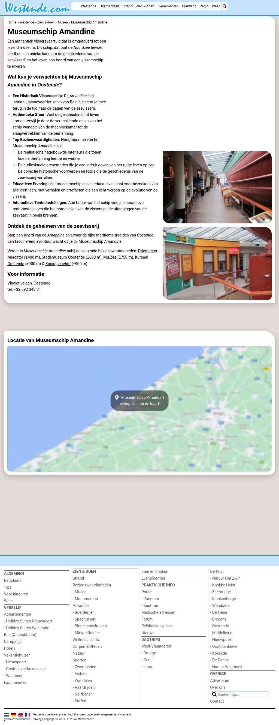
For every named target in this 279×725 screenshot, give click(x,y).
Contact (217, 701)
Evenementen (167, 6)
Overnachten (109, 6)
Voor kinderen (16, 594)
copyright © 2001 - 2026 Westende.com (68, 719)
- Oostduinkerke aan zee (25, 669)
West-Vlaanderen (156, 646)
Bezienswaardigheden (92, 585)
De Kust (217, 571)
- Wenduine (219, 605)
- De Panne (219, 660)
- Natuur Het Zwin (225, 578)
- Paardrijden (84, 687)
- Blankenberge (223, 599)
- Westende (13, 675)
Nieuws (147, 633)
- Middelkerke (221, 633)
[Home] (75, 6)
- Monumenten (85, 599)
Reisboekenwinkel (157, 626)
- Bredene (218, 619)
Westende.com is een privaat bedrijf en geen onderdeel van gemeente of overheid (81, 714)
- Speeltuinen (84, 619)
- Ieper (146, 666)
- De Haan (218, 612)
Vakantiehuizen (17, 655)
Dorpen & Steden (87, 646)
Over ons (217, 687)
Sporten (79, 660)
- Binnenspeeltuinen (90, 626)
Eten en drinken (154, 571)
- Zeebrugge (220, 592)
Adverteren (219, 680)
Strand (127, 6)
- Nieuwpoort (15, 662)
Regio (204, 6)
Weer (216, 6)
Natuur (79, 653)
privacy (37, 719)
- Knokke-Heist (222, 585)
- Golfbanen (83, 694)
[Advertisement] (139, 317)
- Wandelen (82, 680)
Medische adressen (158, 612)
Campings (13, 641)
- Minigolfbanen (86, 633)
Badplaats (13, 580)
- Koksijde (218, 653)
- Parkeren (150, 599)
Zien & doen (145, 6)
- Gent (146, 660)
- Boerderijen (84, 612)
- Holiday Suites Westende (26, 628)
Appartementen (17, 614)
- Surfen (79, 701)
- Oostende (219, 626)
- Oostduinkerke (223, 646)
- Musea (80, 592)
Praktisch (189, 6)
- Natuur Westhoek (226, 667)
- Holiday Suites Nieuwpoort (28, 621)
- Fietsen (80, 674)
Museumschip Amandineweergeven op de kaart (139, 400)
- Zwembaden (84, 667)
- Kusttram (150, 605)
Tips (8, 587)
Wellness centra (86, 639)
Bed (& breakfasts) (20, 635)
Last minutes (15, 682)
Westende (88, 6)
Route (146, 592)
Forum (147, 619)
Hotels (10, 648)
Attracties (81, 605)
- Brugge (148, 653)
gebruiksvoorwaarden (17, 719)
